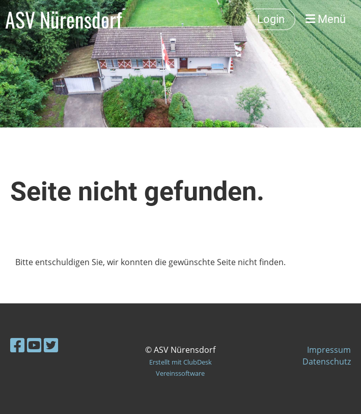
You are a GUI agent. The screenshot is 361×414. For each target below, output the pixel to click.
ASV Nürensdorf (63, 19)
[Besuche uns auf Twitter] (51, 345)
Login (271, 19)
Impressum (329, 349)
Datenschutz (326, 361)
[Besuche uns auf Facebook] (17, 345)
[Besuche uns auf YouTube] (34, 345)
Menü (326, 19)
